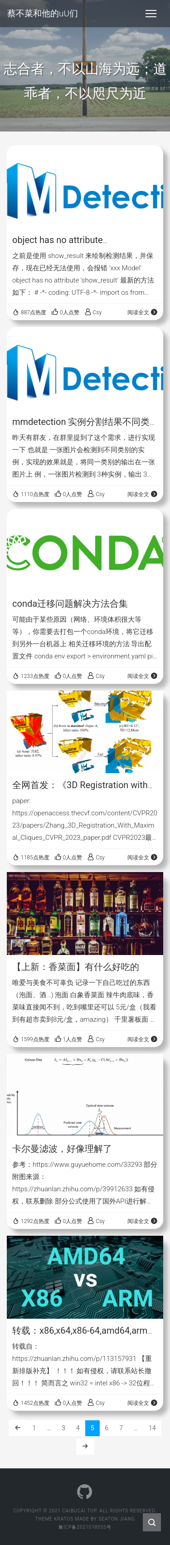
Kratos (63, 1518)
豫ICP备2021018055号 (85, 1527)
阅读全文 (142, 312)
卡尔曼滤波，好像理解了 (62, 1148)
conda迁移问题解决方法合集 (70, 603)
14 (152, 1428)
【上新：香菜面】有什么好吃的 (75, 966)
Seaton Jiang (116, 1518)
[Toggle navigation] (151, 14)
